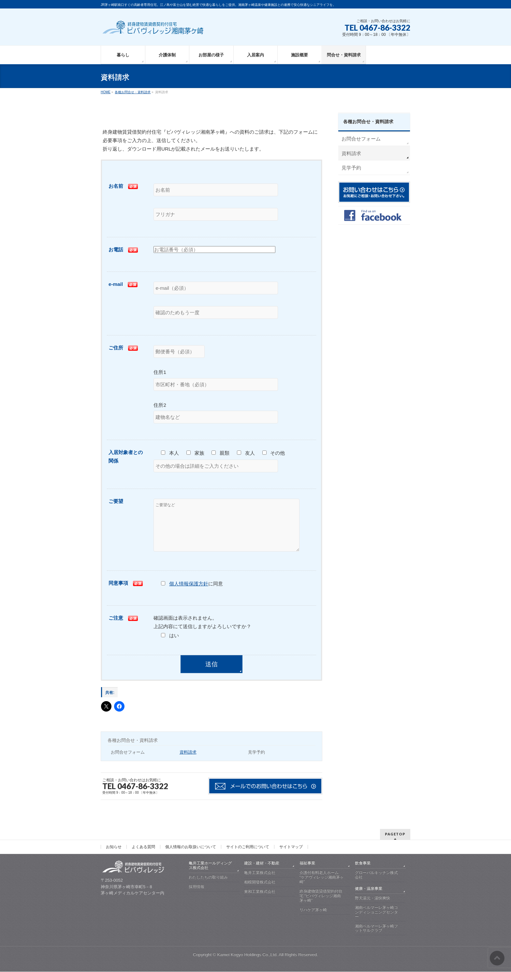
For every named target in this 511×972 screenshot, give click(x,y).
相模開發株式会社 (259, 882)
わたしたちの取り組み (208, 877)
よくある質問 (143, 847)
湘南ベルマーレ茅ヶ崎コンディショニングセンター (376, 912)
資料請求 (188, 761)
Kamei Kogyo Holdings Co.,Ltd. (247, 954)
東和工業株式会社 (259, 892)
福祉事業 (307, 863)
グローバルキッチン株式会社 (376, 875)
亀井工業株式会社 (259, 873)
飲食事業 (363, 863)
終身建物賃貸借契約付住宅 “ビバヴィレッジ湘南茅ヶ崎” (321, 896)
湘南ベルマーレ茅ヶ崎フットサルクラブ (376, 928)
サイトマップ (291, 847)
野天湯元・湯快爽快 (372, 898)
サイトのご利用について (247, 847)
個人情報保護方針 (188, 593)
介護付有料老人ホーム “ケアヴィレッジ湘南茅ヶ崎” (321, 877)
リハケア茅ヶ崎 (313, 910)
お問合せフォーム (128, 761)
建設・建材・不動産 (261, 863)
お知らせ (114, 847)
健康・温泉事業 (368, 889)
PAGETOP (395, 834)
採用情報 (196, 887)
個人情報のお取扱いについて (190, 847)
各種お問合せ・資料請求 (133, 750)
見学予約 (256, 761)
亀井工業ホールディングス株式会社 (210, 865)
